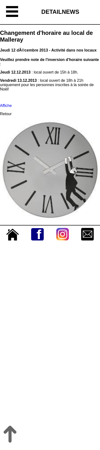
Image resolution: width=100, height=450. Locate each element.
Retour (6, 114)
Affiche (6, 106)
